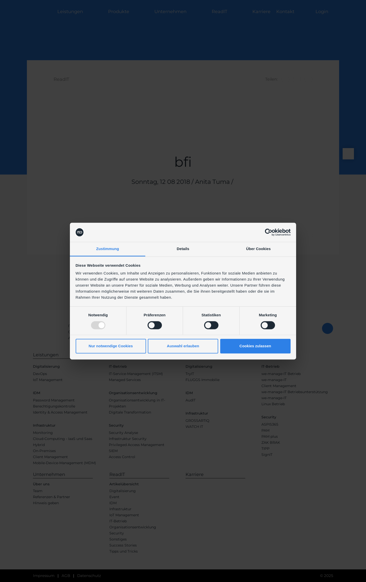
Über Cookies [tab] (258, 249)
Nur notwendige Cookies (111, 346)
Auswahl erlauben (183, 346)
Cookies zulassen (255, 346)
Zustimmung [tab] (107, 249)
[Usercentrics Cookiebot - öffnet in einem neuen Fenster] (269, 232)
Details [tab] (183, 249)
